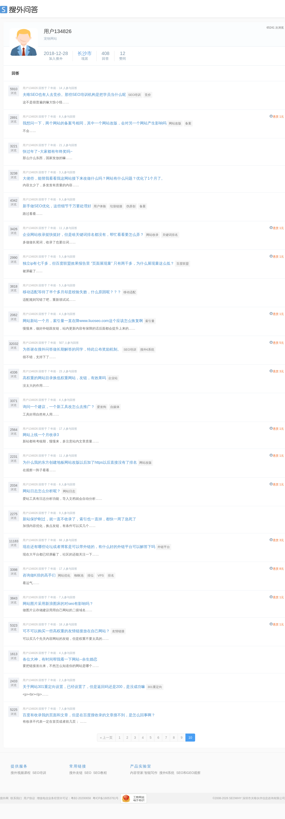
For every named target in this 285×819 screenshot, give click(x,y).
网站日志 (69, 491)
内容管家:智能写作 (144, 773)
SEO (20, 9)
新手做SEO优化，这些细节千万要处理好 (57, 206)
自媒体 (114, 407)
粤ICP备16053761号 (105, 798)
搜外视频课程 (21, 773)
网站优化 (64, 575)
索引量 (149, 321)
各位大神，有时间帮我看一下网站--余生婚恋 (60, 659)
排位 (91, 575)
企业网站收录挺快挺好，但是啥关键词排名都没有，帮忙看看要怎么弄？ (83, 235)
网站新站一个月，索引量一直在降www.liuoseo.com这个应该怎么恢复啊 (83, 321)
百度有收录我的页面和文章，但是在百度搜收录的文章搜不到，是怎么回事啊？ (89, 715)
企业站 (113, 378)
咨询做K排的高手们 (39, 575)
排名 (111, 575)
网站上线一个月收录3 (41, 435)
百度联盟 (182, 263)
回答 (15, 73)
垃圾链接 (116, 206)
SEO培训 (134, 95)
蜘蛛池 (78, 575)
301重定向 (155, 687)
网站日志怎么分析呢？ (42, 491)
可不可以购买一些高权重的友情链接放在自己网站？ (66, 631)
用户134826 (30, 88)
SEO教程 (100, 773)
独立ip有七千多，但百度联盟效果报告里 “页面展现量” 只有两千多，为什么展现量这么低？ (98, 263)
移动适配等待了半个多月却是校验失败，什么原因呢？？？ (72, 292)
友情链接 (118, 631)
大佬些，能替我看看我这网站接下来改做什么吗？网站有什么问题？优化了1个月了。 (94, 178)
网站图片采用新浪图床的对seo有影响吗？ (58, 604)
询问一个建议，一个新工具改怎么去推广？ (59, 407)
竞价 (148, 95)
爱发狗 (101, 407)
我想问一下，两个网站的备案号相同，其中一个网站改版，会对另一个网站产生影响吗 (95, 123)
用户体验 (100, 206)
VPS (101, 575)
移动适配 (129, 292)
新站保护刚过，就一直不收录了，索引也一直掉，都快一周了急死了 (79, 519)
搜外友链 (76, 773)
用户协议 (29, 798)
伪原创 (131, 206)
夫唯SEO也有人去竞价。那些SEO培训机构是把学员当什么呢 (74, 95)
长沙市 (85, 53)
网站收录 (152, 235)
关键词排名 (170, 235)
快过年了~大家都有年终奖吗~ (48, 151)
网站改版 (175, 123)
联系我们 (16, 798)
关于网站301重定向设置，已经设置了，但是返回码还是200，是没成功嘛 (84, 687)
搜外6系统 (147, 349)
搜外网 (4, 798)
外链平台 (164, 547)
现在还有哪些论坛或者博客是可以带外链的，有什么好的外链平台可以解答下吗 (89, 547)
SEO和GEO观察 (188, 773)
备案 (188, 123)
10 (190, 737)
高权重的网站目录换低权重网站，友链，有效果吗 (64, 378)
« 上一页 (106, 737)
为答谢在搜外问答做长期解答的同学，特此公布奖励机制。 (72, 349)
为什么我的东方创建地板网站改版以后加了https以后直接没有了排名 (80, 462)
